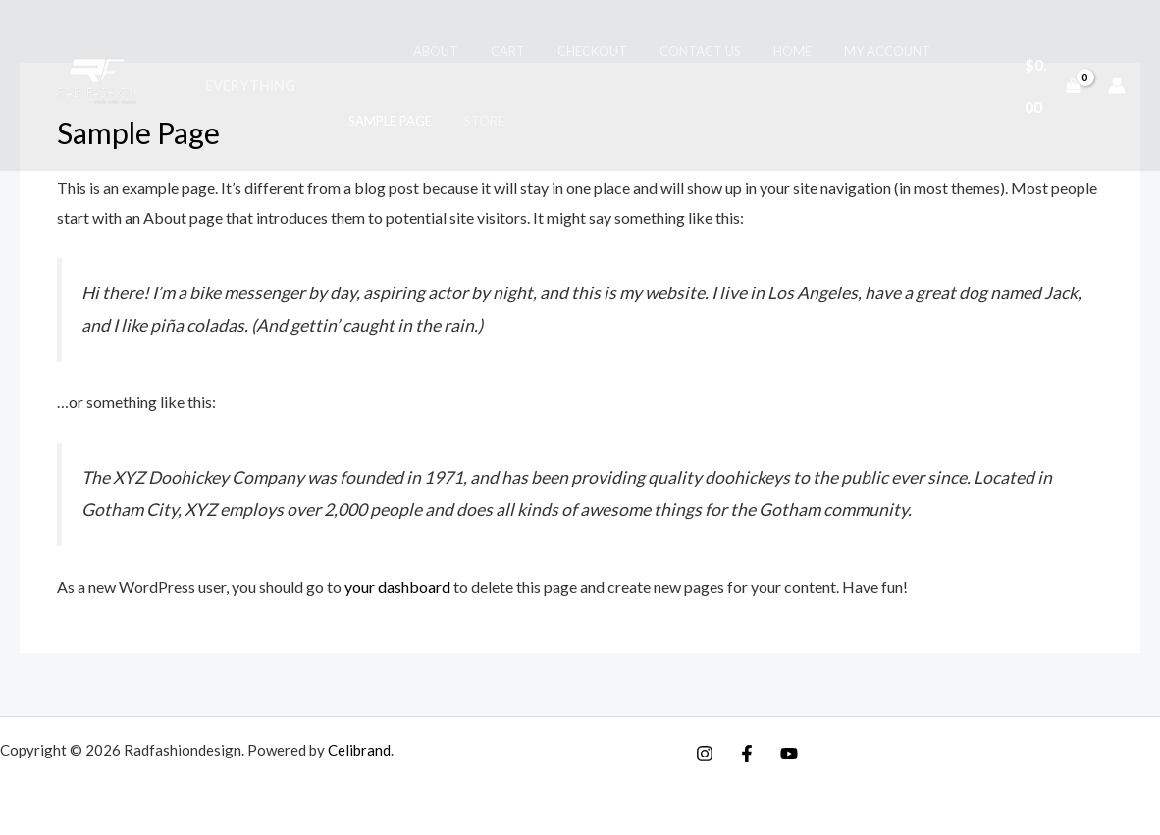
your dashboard (397, 586)
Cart (478, 51)
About (413, 51)
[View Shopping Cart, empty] (1049, 84)
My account (830, 51)
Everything (247, 86)
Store (468, 121)
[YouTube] (789, 753)
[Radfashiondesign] (101, 83)
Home (742, 51)
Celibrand (359, 749)
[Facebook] (747, 753)
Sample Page (381, 121)
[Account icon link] (1117, 85)
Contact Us (657, 51)
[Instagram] (704, 753)
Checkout (556, 51)
